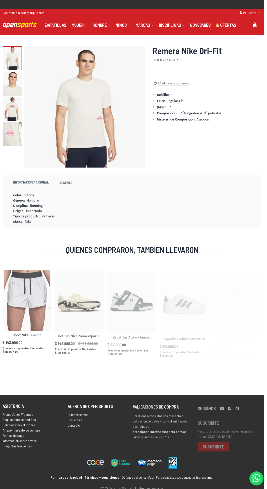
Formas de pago (13, 437)
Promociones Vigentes (18, 416)
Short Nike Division (27, 340)
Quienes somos (78, 417)
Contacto (74, 428)
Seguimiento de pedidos (19, 422)
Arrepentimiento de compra (21, 432)
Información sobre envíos (20, 443)
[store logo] (20, 25)
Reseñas (66, 188)
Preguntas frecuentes (17, 448)
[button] (12, 58)
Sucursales (75, 423)
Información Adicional (31, 187)
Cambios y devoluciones (19, 427)
